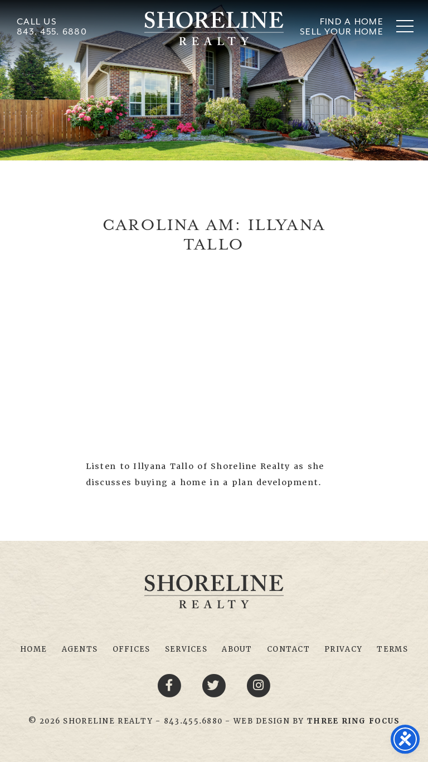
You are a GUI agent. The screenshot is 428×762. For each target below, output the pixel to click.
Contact (288, 649)
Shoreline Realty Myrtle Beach (214, 28)
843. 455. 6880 (52, 31)
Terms (392, 649)
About (237, 649)
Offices (131, 649)
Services (186, 649)
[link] (353, 721)
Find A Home (351, 21)
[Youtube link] (258, 685)
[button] (405, 26)
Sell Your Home (341, 31)
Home (33, 649)
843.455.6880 (193, 721)
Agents (80, 649)
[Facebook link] (171, 685)
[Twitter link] (215, 685)
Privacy (343, 649)
